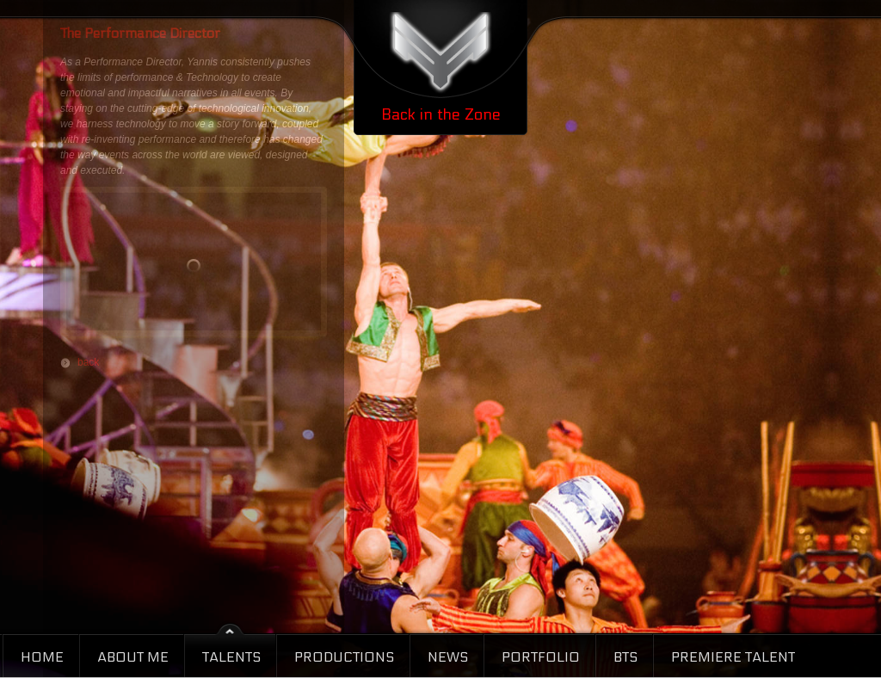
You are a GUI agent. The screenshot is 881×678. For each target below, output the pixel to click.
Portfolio (541, 657)
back (88, 362)
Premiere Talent (733, 657)
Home (42, 657)
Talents (231, 657)
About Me (133, 657)
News (448, 657)
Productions (344, 657)
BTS (625, 657)
